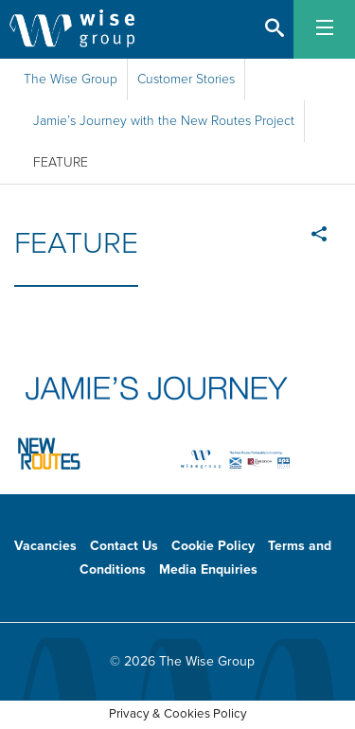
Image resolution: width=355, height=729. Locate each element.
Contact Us (124, 546)
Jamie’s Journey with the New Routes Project (163, 121)
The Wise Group (70, 79)
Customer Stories (186, 79)
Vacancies (45, 546)
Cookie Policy (213, 546)
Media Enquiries (208, 569)
